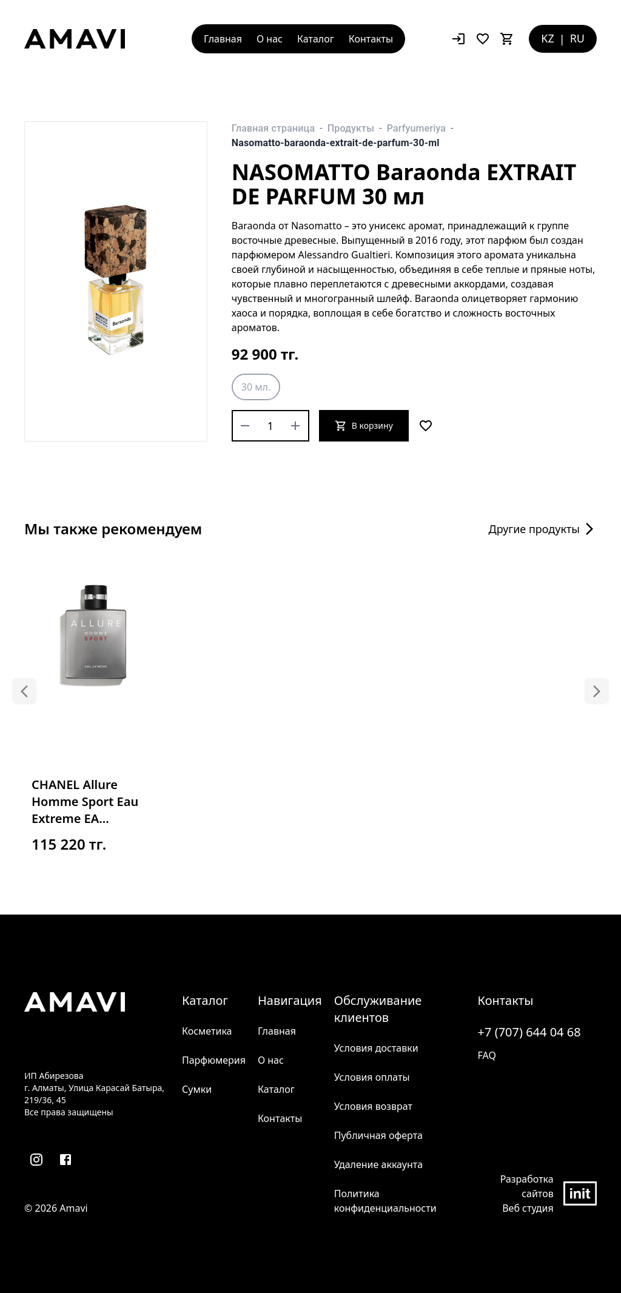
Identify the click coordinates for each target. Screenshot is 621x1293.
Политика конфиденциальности (385, 1201)
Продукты (350, 128)
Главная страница (273, 128)
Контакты (371, 38)
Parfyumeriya (416, 128)
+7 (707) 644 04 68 (529, 1032)
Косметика (207, 1031)
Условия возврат (373, 1106)
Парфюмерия (214, 1060)
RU (577, 38)
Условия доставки (376, 1048)
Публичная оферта (378, 1135)
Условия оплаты (372, 1077)
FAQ (487, 1055)
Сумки (197, 1089)
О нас (270, 38)
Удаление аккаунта (378, 1164)
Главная (223, 38)
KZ (547, 38)
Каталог (315, 38)
